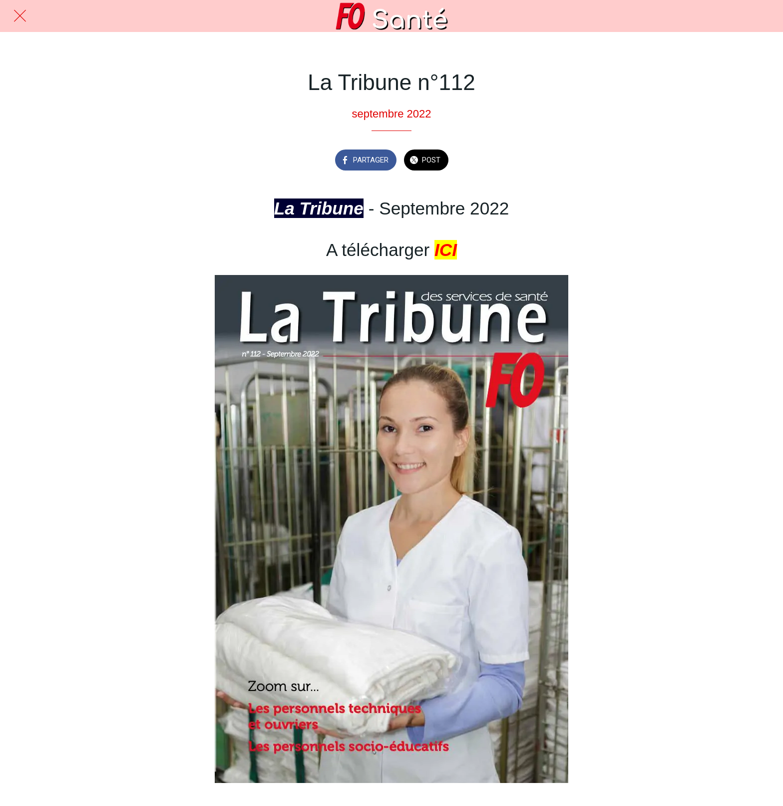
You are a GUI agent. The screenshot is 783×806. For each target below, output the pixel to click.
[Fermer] (20, 16)
